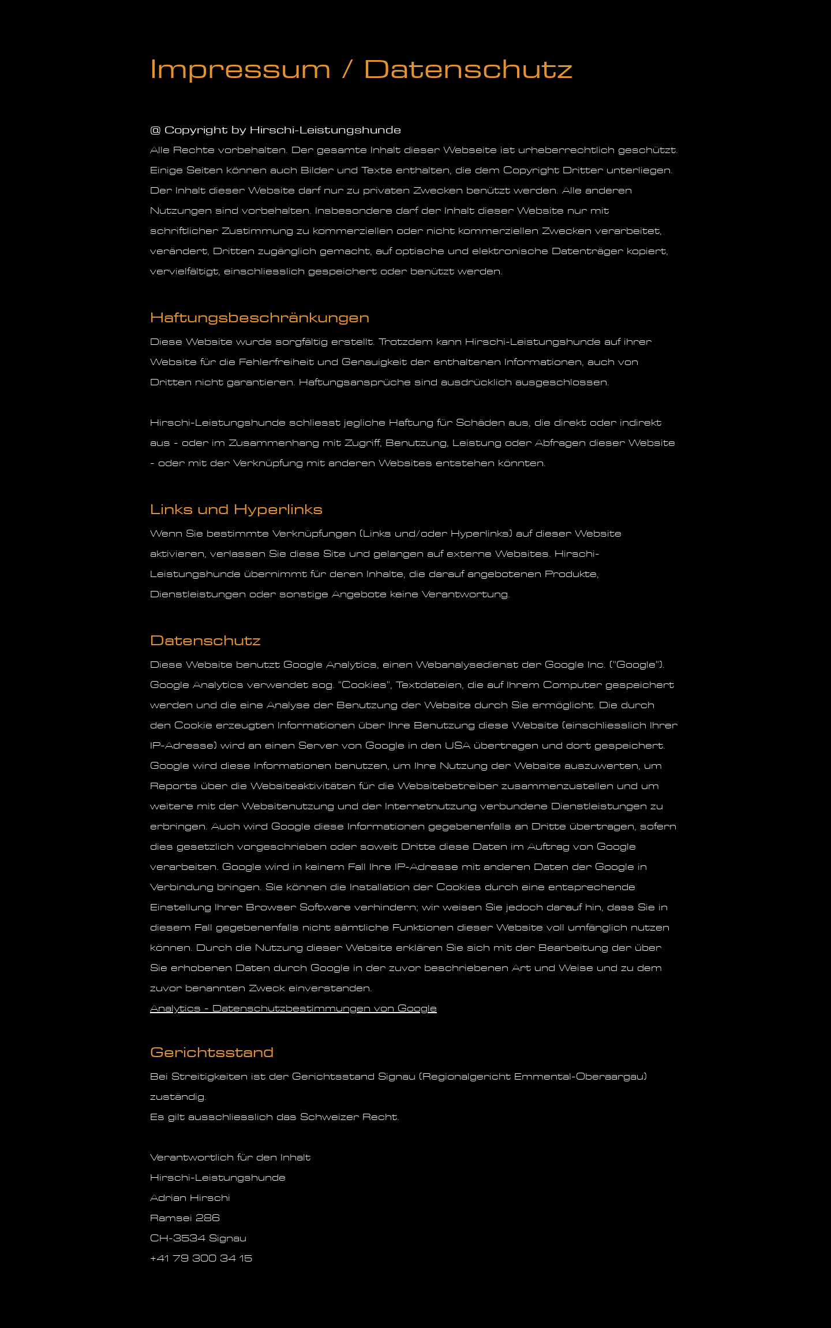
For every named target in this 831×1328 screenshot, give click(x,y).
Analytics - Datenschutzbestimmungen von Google (293, 1008)
